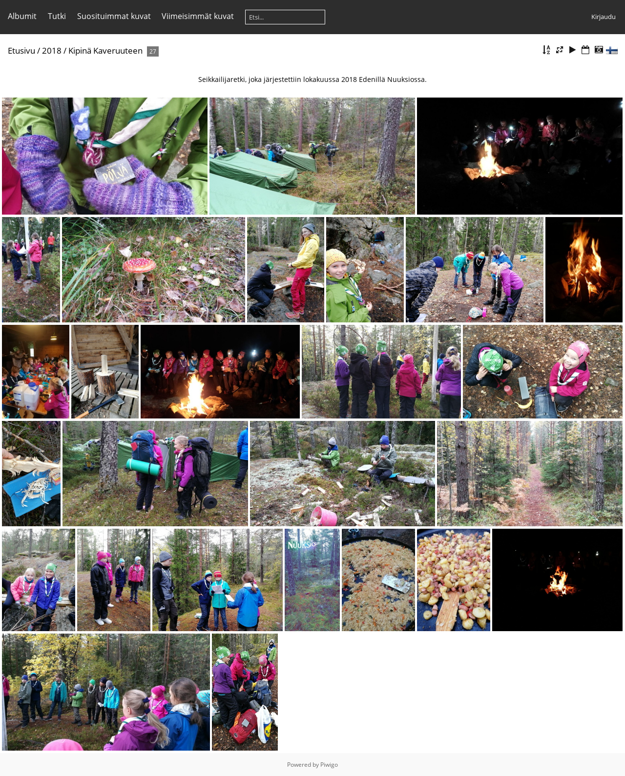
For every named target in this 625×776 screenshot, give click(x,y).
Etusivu (21, 50)
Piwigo (329, 764)
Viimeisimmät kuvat (198, 16)
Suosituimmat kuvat (114, 16)
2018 (52, 50)
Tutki (57, 16)
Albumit (22, 16)
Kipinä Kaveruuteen (105, 50)
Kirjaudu (603, 16)
